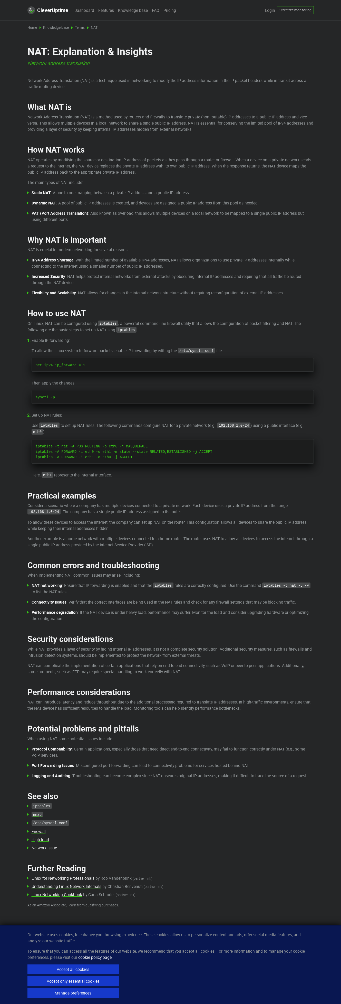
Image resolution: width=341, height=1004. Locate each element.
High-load (40, 839)
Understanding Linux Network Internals (66, 886)
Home (32, 27)
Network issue (44, 848)
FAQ (155, 10)
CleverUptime (47, 10)
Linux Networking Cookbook (57, 894)
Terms (80, 27)
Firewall (39, 831)
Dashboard (84, 10)
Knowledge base (133, 10)
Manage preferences (73, 993)
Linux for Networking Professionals (63, 878)
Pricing (169, 10)
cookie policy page (95, 957)
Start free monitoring (295, 10)
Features (106, 10)
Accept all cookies (73, 969)
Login (270, 10)
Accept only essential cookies (73, 981)
